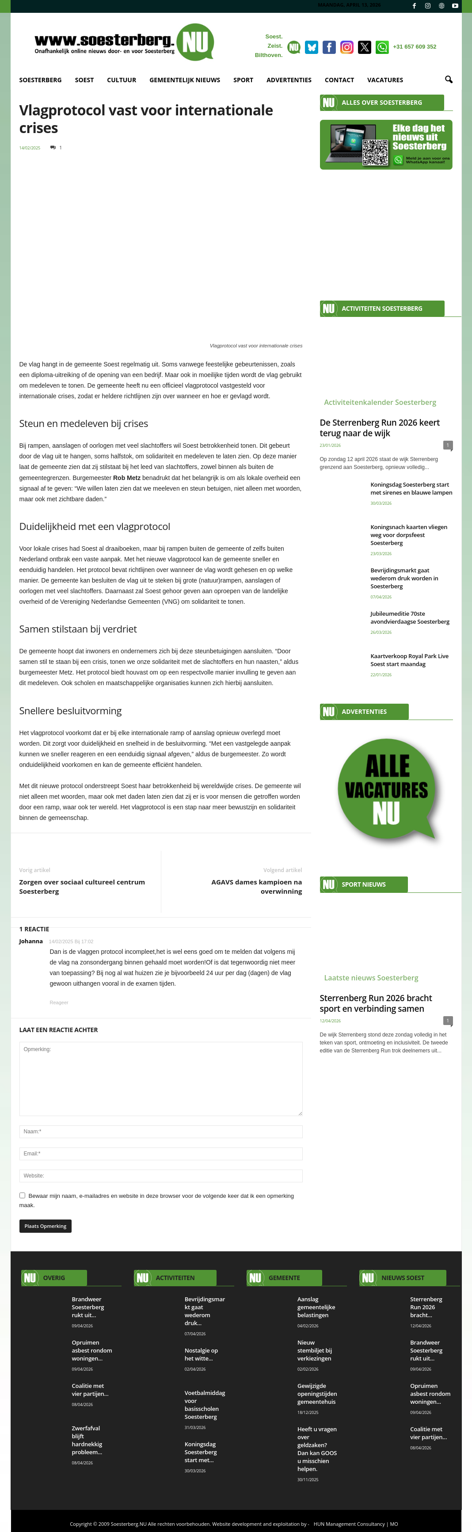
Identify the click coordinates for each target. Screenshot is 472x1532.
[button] (448, 80)
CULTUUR (121, 80)
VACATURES (385, 80)
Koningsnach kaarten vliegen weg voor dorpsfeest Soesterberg (409, 535)
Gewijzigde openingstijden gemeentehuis (317, 1394)
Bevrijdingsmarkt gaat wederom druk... (205, 1311)
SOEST (84, 80)
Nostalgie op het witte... (201, 1354)
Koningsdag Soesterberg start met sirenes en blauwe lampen (412, 488)
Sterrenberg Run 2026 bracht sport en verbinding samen (376, 1003)
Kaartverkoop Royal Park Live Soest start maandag (410, 660)
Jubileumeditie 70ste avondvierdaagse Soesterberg (410, 617)
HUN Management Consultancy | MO (356, 1524)
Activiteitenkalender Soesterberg (380, 402)
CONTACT (339, 80)
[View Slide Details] (386, 791)
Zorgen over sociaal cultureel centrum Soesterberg (82, 886)
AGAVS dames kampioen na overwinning (257, 886)
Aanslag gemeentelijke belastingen (316, 1307)
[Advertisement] (386, 230)
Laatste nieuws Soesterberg (371, 978)
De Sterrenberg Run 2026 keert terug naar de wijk (380, 428)
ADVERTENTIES (289, 80)
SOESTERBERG (40, 80)
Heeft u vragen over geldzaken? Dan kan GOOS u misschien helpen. (317, 1449)
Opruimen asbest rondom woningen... (92, 1350)
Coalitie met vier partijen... (90, 1390)
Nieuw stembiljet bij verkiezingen (314, 1350)
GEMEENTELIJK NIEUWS (184, 80)
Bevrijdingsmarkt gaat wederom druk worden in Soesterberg (404, 578)
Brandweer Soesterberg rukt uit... (88, 1307)
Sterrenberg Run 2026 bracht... (426, 1307)
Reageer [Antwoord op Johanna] (59, 1002)
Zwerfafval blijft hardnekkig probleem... (87, 1440)
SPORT (243, 80)
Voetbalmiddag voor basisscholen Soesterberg (205, 1405)
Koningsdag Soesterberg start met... (201, 1452)
